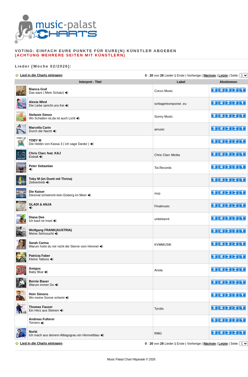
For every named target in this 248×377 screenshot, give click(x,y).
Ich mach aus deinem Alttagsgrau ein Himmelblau (64, 333)
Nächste (209, 75)
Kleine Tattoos (39, 257)
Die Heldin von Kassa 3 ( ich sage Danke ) (59, 142)
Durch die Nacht (40, 129)
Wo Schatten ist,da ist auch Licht (52, 116)
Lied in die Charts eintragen (41, 75)
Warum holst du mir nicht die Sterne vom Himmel (64, 244)
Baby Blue (36, 270)
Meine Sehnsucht (50, 231)
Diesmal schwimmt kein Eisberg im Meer (58, 193)
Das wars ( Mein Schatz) (46, 90)
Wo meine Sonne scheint (46, 295)
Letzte (223, 75)
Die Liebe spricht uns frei (46, 103)
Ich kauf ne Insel (40, 218)
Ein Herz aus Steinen (44, 308)
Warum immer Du (41, 282)
